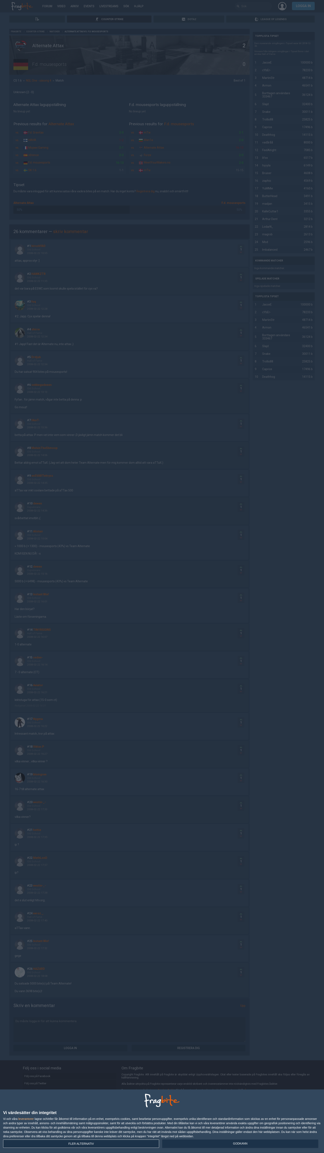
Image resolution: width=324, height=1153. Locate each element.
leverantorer (26, 1118)
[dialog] (162, 1121)
